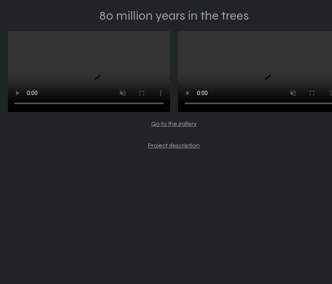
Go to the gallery (174, 123)
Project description (174, 145)
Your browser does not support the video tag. (89, 71)
